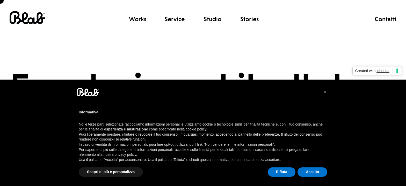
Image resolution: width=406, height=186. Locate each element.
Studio (212, 19)
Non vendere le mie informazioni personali (238, 144)
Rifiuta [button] (281, 172)
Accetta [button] (312, 172)
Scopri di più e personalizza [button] (111, 172)
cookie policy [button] (196, 129)
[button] (325, 92)
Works (137, 19)
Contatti (385, 18)
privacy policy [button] (125, 154)
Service (175, 19)
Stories (249, 19)
